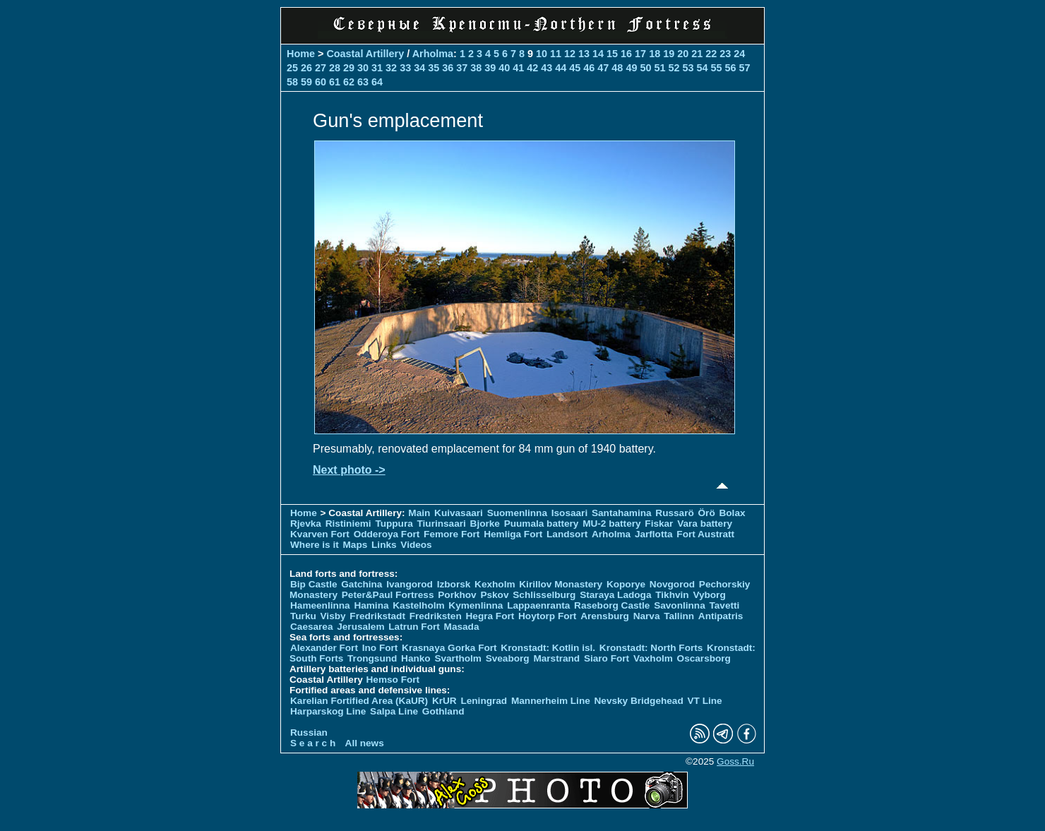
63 (363, 82)
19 (668, 53)
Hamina (371, 605)
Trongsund (372, 658)
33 (405, 67)
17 (640, 53)
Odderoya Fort (387, 534)
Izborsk (454, 584)
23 (725, 53)
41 (518, 67)
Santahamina (622, 513)
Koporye (626, 584)
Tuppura (393, 523)
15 (612, 53)
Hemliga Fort (513, 534)
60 (320, 82)
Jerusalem (360, 626)
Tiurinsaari (441, 523)
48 (617, 67)
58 (292, 82)
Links (384, 544)
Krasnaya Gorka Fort (449, 647)
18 (654, 53)
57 (745, 67)
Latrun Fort (414, 626)
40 (504, 67)
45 (574, 67)
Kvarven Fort (320, 534)
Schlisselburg (544, 595)
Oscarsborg (704, 658)
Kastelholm (418, 605)
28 (334, 67)
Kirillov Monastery (560, 584)
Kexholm (494, 584)
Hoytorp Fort (547, 616)
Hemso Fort (393, 679)
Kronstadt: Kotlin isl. (548, 647)
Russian (309, 732)
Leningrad (483, 700)
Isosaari (569, 513)
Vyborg (709, 595)
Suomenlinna (517, 513)
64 (377, 82)
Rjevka (305, 523)
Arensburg (604, 616)
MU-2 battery (611, 523)
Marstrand (556, 658)
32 (391, 67)
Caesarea (311, 626)
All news (364, 743)
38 (476, 67)
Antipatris (720, 616)
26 (306, 67)
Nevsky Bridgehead (639, 700)
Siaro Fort (606, 658)
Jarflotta (654, 534)
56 (730, 67)
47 (603, 67)
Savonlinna (679, 605)
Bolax (732, 513)
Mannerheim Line (550, 700)
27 (320, 67)
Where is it (314, 544)
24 (739, 53)
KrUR (444, 700)
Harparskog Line (328, 711)
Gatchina (361, 584)
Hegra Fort (490, 616)
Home (301, 53)
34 (419, 67)
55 (716, 67)
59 (306, 82)
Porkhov (457, 595)
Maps (355, 544)
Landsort (567, 534)
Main (419, 513)
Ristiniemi (348, 523)
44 (560, 67)
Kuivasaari (458, 513)
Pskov (494, 595)
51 (659, 67)
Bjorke (485, 523)
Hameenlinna (320, 605)
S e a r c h (312, 743)
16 (626, 53)
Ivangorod (409, 584)
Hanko (416, 658)
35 (433, 67)
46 (589, 67)
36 (447, 67)
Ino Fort (380, 647)
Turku (303, 616)
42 (532, 67)
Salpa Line (394, 711)
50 (645, 67)
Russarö (674, 513)
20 (682, 53)
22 (711, 53)
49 (631, 67)
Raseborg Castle (612, 605)
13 (584, 53)
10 (541, 53)
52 (673, 67)
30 (363, 67)
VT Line (705, 700)
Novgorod (672, 584)
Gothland (443, 711)
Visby (333, 616)
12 (569, 53)
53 (687, 67)
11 (555, 53)
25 (292, 67)
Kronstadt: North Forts (652, 647)
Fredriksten (436, 616)
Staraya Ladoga (615, 595)
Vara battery (704, 523)
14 (598, 53)
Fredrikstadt (377, 616)
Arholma (432, 53)
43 (546, 67)
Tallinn (679, 616)
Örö (706, 513)
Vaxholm (653, 658)
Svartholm (457, 658)
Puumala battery (541, 523)
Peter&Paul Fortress (388, 595)
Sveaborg (508, 658)
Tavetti (724, 605)
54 (701, 67)
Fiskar (659, 523)
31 (377, 67)
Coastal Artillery (365, 53)
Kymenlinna (475, 605)
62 (348, 82)
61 (334, 82)
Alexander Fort (324, 647)
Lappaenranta (538, 605)
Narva (646, 616)
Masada (461, 626)
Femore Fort (451, 534)
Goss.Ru (735, 761)
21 (697, 53)
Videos (415, 544)
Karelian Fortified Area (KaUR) (359, 700)
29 (348, 67)
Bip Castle (313, 584)
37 (461, 67)
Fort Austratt (705, 534)
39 (490, 67)
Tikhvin (671, 595)
